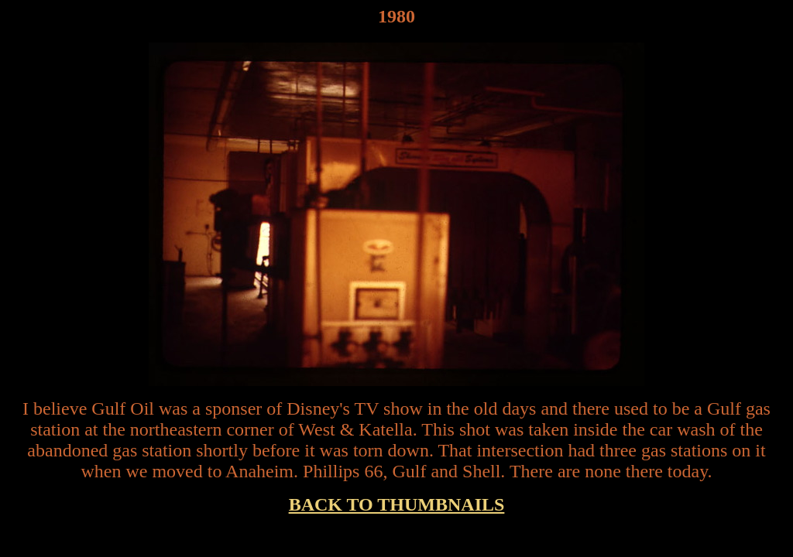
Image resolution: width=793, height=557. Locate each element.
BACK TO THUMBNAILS (397, 504)
